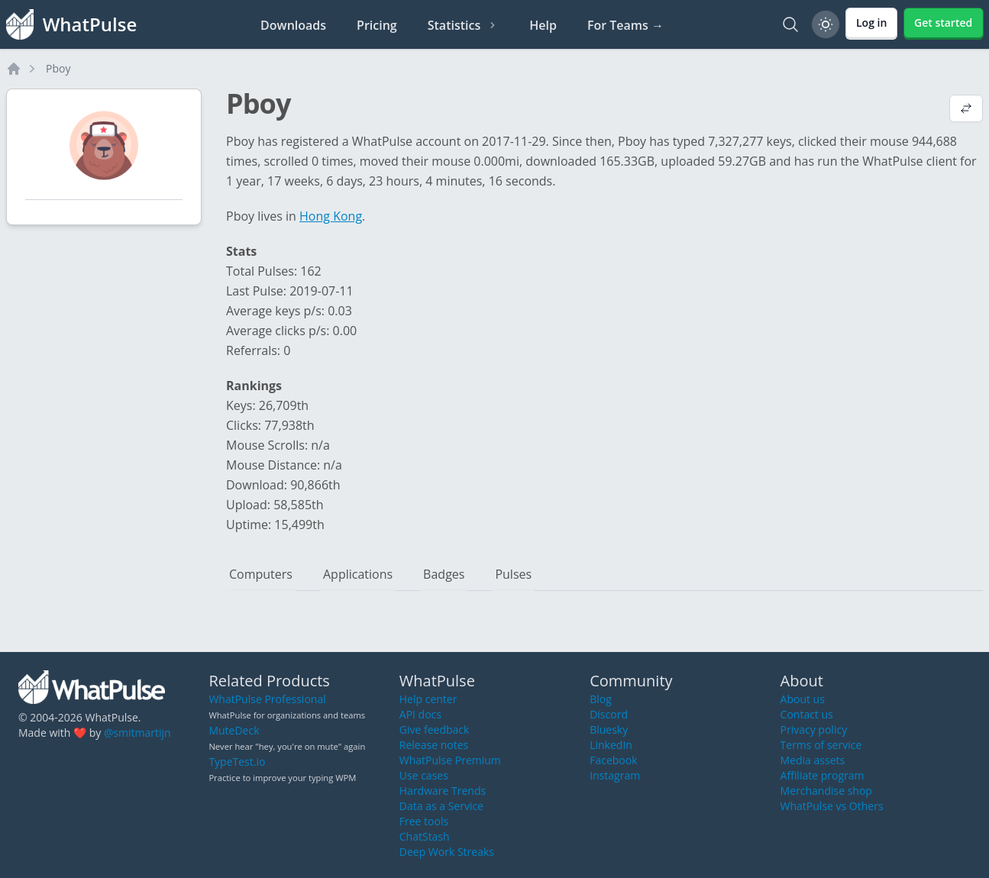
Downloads (293, 25)
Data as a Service (441, 806)
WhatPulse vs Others (832, 806)
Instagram (615, 775)
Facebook (613, 760)
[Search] (790, 24)
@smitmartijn (137, 732)
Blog (601, 699)
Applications (358, 574)
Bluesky (609, 729)
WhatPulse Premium (450, 760)
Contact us (807, 714)
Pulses (513, 574)
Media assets (813, 760)
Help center (428, 699)
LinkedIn (611, 745)
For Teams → (625, 25)
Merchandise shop (826, 790)
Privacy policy (814, 729)
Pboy (58, 68)
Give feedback (434, 729)
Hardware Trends (442, 790)
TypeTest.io (236, 761)
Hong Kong (330, 216)
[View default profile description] (966, 110)
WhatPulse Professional (266, 699)
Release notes (433, 745)
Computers (260, 574)
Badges (443, 574)
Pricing (377, 25)
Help (543, 25)
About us (803, 699)
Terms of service (821, 745)
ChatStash (424, 836)
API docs (420, 714)
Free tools (423, 821)
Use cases (423, 775)
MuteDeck (233, 730)
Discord (609, 714)
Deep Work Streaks (446, 851)
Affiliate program (823, 775)
